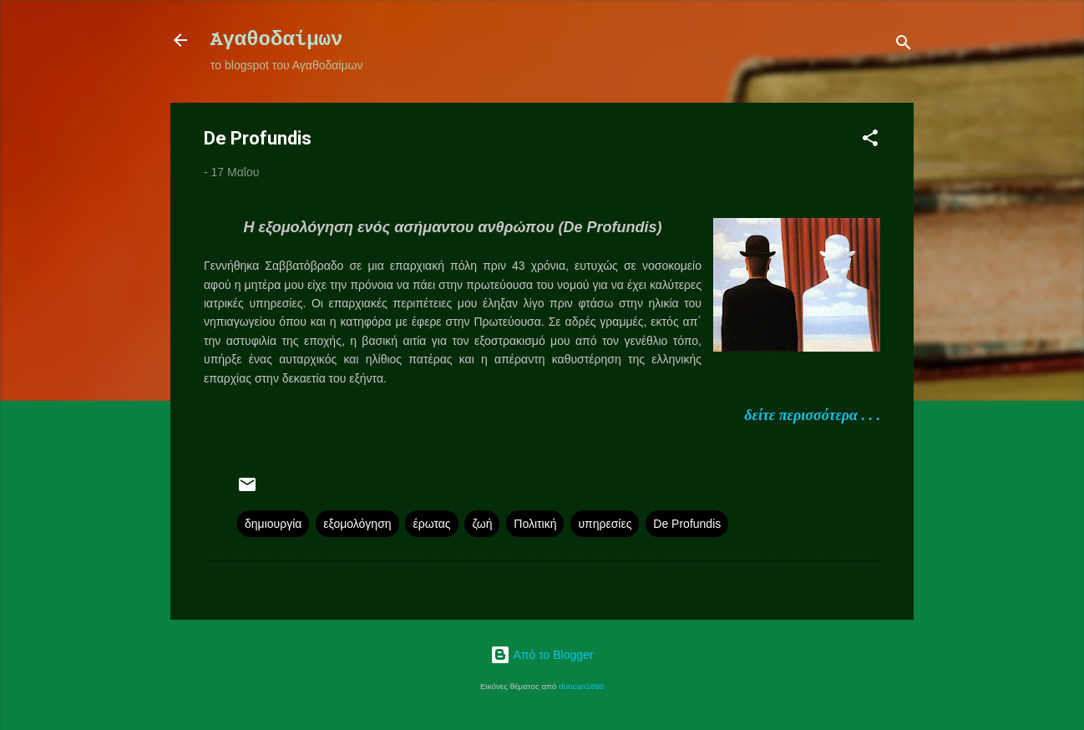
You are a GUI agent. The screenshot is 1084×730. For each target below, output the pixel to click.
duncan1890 (581, 686)
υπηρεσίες (604, 523)
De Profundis (687, 523)
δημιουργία (273, 523)
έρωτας (431, 523)
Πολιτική (535, 523)
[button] (870, 141)
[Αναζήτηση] (904, 45)
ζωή (482, 523)
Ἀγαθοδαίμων (276, 39)
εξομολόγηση (357, 523)
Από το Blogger (541, 655)
